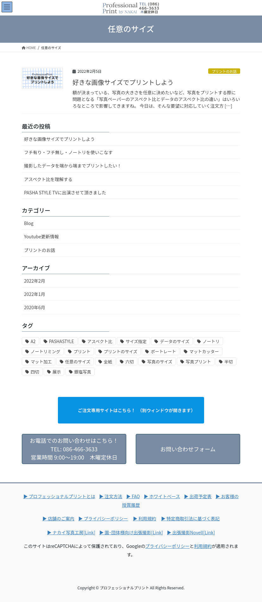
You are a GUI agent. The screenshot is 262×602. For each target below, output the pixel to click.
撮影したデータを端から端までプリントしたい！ (73, 165)
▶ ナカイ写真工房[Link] (71, 532)
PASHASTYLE (61, 341)
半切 (228, 362)
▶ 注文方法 (110, 496)
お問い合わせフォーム (187, 453)
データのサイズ (174, 341)
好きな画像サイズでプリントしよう (122, 82)
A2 (33, 341)
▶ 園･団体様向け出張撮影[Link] (131, 532)
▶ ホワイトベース (162, 496)
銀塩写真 (82, 372)
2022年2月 (34, 281)
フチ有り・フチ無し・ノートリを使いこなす (68, 152)
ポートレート (163, 351)
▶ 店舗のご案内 (58, 518)
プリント (81, 351)
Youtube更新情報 (41, 236)
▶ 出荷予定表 (198, 496)
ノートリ (211, 341)
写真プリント (198, 362)
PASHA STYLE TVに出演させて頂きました (65, 192)
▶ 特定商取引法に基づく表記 (190, 518)
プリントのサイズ (120, 351)
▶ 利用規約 (144, 518)
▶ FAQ (133, 496)
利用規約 (203, 546)
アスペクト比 (99, 341)
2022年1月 (34, 294)
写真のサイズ (159, 362)
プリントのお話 (224, 71)
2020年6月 (34, 307)
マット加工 (41, 362)
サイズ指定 (136, 341)
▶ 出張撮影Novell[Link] (191, 532)
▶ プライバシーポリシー (103, 518)
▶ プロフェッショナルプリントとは (59, 496)
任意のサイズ (77, 362)
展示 (57, 372)
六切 (129, 362)
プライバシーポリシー (167, 546)
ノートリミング (45, 351)
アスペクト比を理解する (48, 179)
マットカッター (204, 351)
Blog (29, 223)
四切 (35, 372)
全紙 (108, 362)
